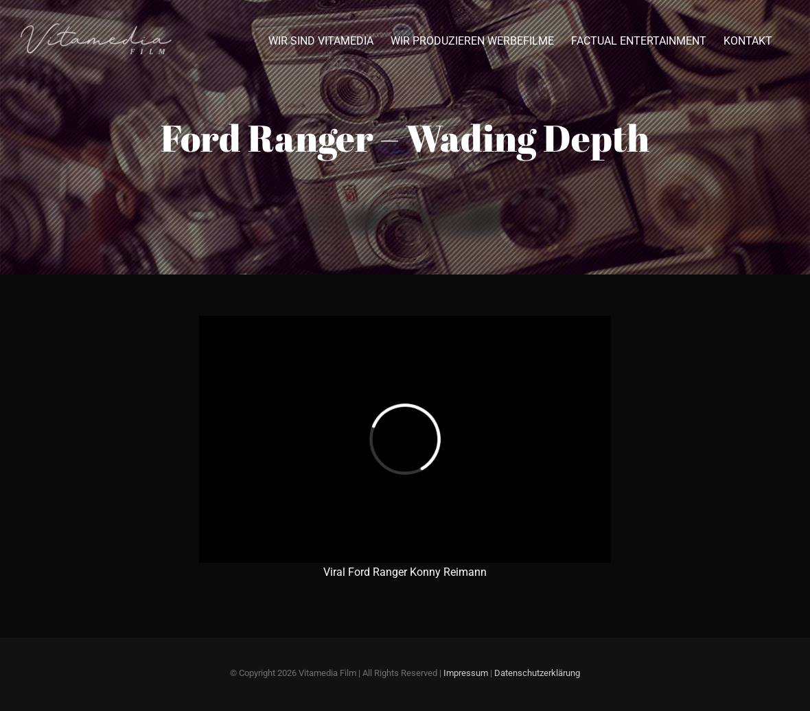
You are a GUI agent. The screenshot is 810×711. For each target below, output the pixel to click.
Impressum (465, 673)
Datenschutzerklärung (537, 673)
